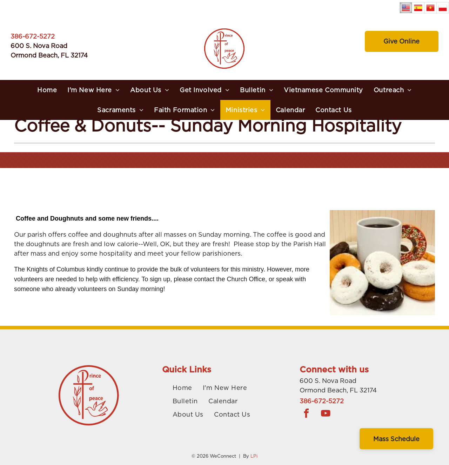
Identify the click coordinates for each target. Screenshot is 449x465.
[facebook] (307, 414)
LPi (253, 456)
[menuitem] (47, 91)
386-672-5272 (33, 37)
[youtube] (326, 414)
